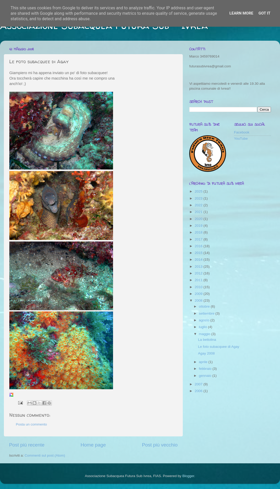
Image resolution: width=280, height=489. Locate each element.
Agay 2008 (206, 353)
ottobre (205, 306)
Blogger (188, 476)
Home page (93, 445)
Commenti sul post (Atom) (45, 455)
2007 (199, 384)
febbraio (206, 369)
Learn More (241, 13)
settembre (207, 313)
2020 (199, 219)
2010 (199, 287)
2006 (199, 391)
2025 (199, 191)
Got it (264, 13)
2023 (199, 198)
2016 (199, 246)
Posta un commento (31, 424)
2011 (199, 280)
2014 (199, 259)
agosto (204, 320)
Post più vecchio (160, 445)
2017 (199, 239)
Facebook (241, 132)
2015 (199, 253)
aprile (203, 362)
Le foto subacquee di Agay (218, 347)
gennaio (205, 376)
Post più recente (27, 445)
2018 (199, 232)
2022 (199, 205)
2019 (199, 226)
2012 (199, 273)
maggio (205, 334)
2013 (199, 266)
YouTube (241, 138)
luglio (203, 327)
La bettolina (207, 340)
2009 (199, 294)
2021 (199, 212)
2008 (199, 300)
